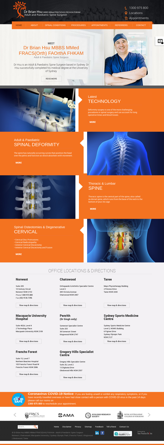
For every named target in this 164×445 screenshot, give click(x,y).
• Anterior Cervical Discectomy (28, 244)
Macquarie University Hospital (31, 317)
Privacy (78, 426)
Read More (51, 78)
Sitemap (88, 426)
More (93, 122)
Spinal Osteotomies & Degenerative (43, 230)
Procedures (78, 25)
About (34, 25)
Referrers (121, 25)
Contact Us (124, 426)
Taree (108, 279)
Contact (141, 25)
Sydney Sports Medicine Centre (121, 317)
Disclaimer (66, 426)
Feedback (99, 426)
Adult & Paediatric (43, 143)
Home (19, 25)
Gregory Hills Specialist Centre (77, 353)
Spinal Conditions (55, 25)
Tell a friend (111, 426)
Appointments (139, 18)
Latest (115, 100)
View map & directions (28, 305)
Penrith (68, 317)
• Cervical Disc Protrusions (26, 239)
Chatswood (68, 279)
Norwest (22, 279)
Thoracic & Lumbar (115, 187)
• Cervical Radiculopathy (25, 242)
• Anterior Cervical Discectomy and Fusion (33, 247)
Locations (136, 13)
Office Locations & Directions (82, 271)
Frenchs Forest (26, 352)
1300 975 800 (138, 8)
